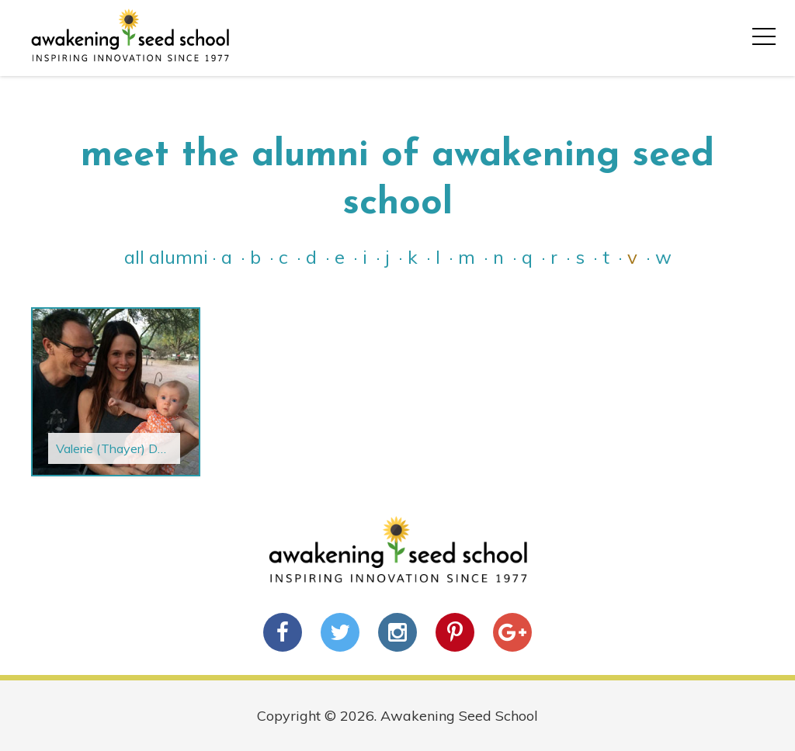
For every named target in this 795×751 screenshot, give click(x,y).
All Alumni (166, 256)
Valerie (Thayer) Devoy (121, 448)
